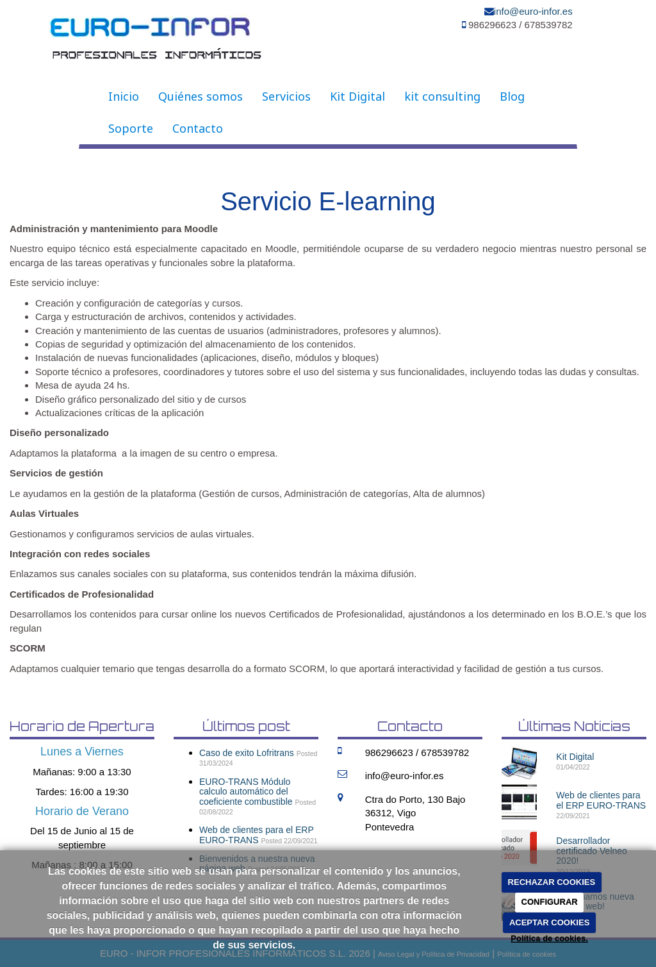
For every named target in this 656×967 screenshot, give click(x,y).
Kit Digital (357, 96)
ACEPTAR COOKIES (549, 922)
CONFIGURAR (549, 902)
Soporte (130, 128)
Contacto (197, 128)
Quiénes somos (200, 96)
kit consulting (442, 96)
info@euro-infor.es (533, 11)
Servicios (286, 96)
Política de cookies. (549, 938)
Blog (512, 96)
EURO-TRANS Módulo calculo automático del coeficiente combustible (246, 792)
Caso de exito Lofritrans (246, 753)
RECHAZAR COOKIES (552, 882)
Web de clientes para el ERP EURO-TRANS (256, 835)
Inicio (123, 96)
